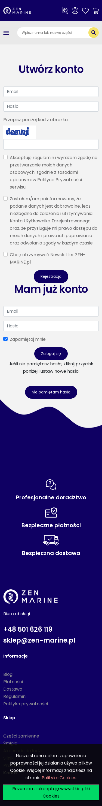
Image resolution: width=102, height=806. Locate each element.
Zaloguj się (51, 353)
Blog (8, 674)
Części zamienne (21, 736)
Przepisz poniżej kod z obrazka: (36, 120)
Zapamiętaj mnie (28, 339)
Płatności (13, 682)
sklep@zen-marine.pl (39, 640)
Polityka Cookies (59, 778)
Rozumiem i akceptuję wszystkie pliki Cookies (51, 792)
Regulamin (14, 696)
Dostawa (12, 689)
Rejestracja (51, 276)
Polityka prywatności (25, 704)
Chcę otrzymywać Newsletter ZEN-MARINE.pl (47, 258)
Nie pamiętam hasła (51, 392)
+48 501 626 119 (27, 629)
